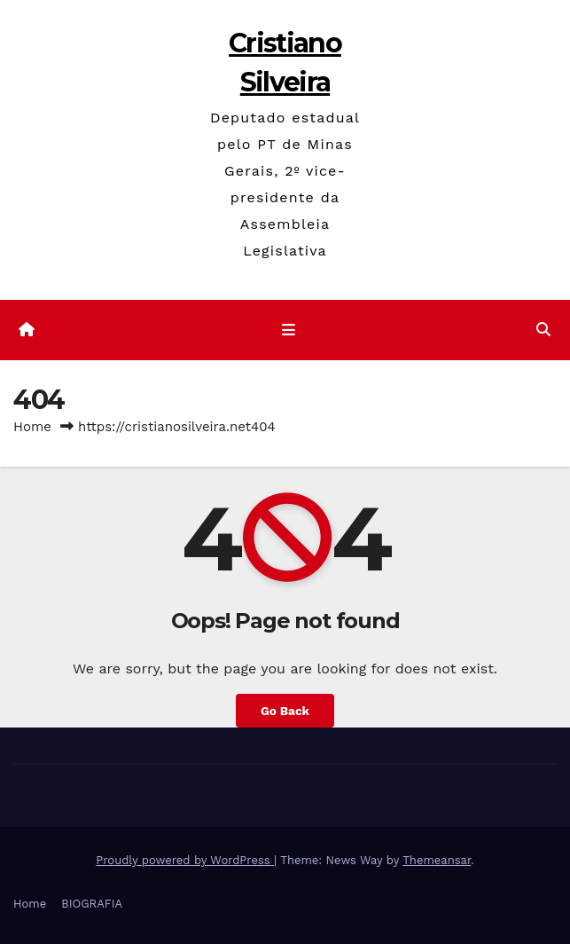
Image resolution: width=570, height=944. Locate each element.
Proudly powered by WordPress (185, 860)
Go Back (285, 711)
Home (32, 427)
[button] (543, 329)
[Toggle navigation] (287, 330)
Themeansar (436, 860)
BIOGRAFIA (91, 903)
